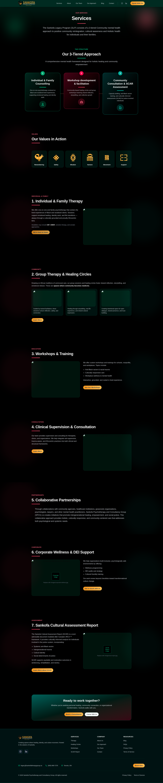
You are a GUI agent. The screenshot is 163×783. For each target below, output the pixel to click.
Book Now (139, 765)
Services (59, 3)
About (69, 3)
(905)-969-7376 (53, 765)
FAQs (125, 744)
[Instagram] (122, 3)
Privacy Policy (127, 748)
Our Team (79, 3)
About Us (100, 740)
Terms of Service (128, 752)
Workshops (74, 748)
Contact (111, 3)
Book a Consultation (74, 714)
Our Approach (91, 3)
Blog (102, 3)
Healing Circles (76, 744)
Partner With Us (92, 714)
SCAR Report (75, 752)
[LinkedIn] (126, 3)
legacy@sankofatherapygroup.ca (31, 765)
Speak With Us (137, 3)
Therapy (73, 740)
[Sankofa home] (26, 3)
